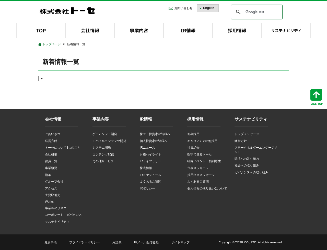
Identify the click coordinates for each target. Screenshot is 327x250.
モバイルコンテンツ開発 (109, 141)
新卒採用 (193, 134)
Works (49, 202)
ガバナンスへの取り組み (251, 172)
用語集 (117, 242)
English (208, 8)
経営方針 (51, 141)
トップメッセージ (247, 134)
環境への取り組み (247, 159)
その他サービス (103, 161)
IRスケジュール (150, 175)
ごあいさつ (52, 134)
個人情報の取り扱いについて (207, 188)
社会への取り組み (247, 165)
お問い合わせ (183, 8)
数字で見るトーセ (199, 154)
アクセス (51, 188)
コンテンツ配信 (103, 154)
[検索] (256, 12)
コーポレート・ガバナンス (63, 215)
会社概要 (51, 154)
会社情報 (53, 119)
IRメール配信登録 (146, 242)
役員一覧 (51, 161)
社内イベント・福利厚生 (204, 161)
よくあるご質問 (150, 181)
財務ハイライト (150, 154)
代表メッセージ (198, 168)
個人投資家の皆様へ (153, 141)
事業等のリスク (55, 208)
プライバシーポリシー (84, 242)
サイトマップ (180, 242)
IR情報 (146, 119)
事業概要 (51, 168)
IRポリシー (147, 188)
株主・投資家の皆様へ (155, 134)
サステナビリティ (57, 221)
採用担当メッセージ (201, 175)
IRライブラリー (150, 161)
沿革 (48, 175)
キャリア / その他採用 (202, 141)
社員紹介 (193, 147)
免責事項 (50, 242)
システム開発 (101, 147)
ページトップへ (316, 97)
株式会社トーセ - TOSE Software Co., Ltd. (67, 10)
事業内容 (100, 119)
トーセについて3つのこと (62, 147)
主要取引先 (52, 195)
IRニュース (147, 147)
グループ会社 (54, 181)
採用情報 (195, 119)
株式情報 (146, 168)
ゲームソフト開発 (104, 134)
